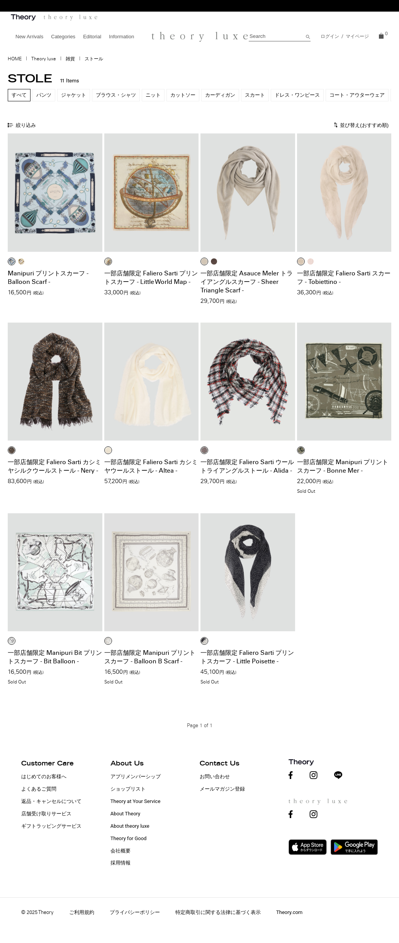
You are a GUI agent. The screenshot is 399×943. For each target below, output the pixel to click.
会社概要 (120, 851)
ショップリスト (128, 789)
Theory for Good (128, 838)
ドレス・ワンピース (297, 95)
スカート (255, 95)
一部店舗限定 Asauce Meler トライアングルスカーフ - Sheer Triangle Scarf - (246, 282)
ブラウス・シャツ (116, 95)
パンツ (43, 95)
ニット (153, 95)
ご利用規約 (81, 912)
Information (121, 36)
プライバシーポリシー (135, 912)
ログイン (330, 36)
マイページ (357, 36)
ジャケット (73, 95)
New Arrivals (29, 36)
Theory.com (289, 912)
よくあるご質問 (38, 789)
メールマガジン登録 (222, 789)
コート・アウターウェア (357, 95)
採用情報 (120, 863)
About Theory (125, 814)
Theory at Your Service (135, 801)
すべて (19, 95)
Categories (63, 36)
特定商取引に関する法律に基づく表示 (218, 912)
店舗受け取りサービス (46, 814)
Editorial (92, 36)
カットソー (182, 95)
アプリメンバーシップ (135, 776)
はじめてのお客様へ (43, 776)
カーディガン (220, 95)
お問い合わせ (215, 776)
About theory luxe (129, 826)
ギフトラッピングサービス (51, 826)
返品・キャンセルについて (51, 801)
